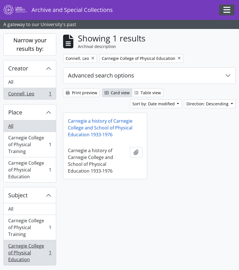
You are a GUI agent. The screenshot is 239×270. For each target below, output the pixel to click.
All (10, 82)
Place (15, 112)
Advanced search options (101, 75)
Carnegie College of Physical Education (29, 170)
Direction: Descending (208, 103)
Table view (147, 92)
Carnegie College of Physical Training (29, 144)
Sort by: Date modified (154, 103)
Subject (18, 195)
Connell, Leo (29, 94)
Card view (117, 92)
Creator (18, 68)
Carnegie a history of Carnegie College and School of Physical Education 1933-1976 (100, 128)
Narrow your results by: (30, 44)
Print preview (81, 92)
